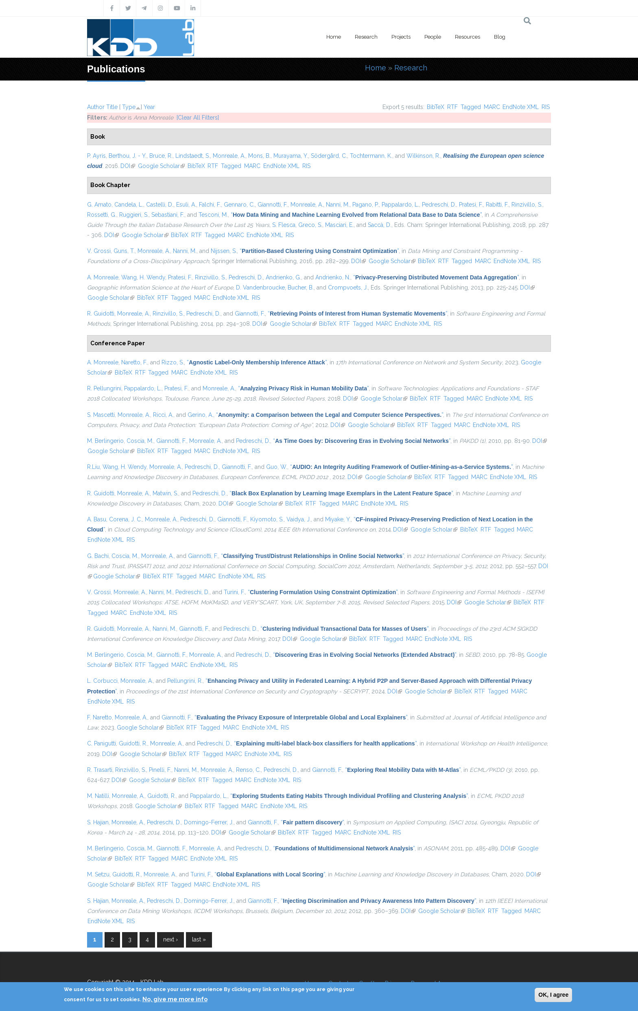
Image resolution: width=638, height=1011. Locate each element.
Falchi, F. (210, 204)
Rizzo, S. (173, 362)
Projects (401, 37)
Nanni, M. (338, 204)
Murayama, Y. (290, 156)
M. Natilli (98, 796)
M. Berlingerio (105, 441)
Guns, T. (124, 251)
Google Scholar (161, 166)
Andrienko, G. (283, 277)
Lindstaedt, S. (192, 156)
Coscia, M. (140, 441)
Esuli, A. (186, 204)
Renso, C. (248, 770)
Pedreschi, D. (439, 204)
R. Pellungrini (104, 388)
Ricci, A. (163, 415)
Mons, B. (259, 156)
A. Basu (96, 519)
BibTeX (435, 107)
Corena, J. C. (125, 519)
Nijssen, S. (224, 251)
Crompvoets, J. (348, 287)
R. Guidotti (100, 313)
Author (96, 107)
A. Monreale (102, 277)
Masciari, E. (339, 225)
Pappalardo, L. (400, 204)
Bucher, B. (301, 287)
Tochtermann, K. (371, 156)
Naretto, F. (134, 362)
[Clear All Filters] (198, 117)
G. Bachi (98, 556)
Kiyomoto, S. (267, 519)
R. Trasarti (99, 770)
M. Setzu (98, 874)
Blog (499, 37)
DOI (127, 166)
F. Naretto (99, 717)
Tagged (471, 107)
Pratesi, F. (471, 204)
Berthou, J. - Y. (127, 156)
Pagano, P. (365, 204)
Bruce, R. (161, 156)
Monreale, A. (229, 156)
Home (333, 37)
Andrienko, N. (332, 277)
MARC (492, 107)
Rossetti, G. (101, 214)
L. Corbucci (102, 681)
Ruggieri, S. (134, 214)
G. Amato (99, 204)
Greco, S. (310, 225)
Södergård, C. (329, 156)
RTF (452, 107)
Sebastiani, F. (167, 214)
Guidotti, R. (133, 743)
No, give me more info (175, 999)
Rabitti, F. (497, 204)
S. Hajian (98, 822)
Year (149, 107)
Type (128, 107)
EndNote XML (521, 107)
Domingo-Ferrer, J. (209, 822)
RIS (546, 107)
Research (366, 37)
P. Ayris (96, 156)
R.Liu (93, 467)
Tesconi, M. (213, 214)
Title (112, 107)
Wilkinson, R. (423, 156)
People (432, 37)
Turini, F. (234, 592)
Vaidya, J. (298, 519)
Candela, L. (128, 204)
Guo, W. (276, 467)
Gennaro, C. (239, 204)
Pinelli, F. (160, 770)
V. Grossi (99, 251)
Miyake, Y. (338, 519)
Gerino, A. (200, 415)
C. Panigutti (101, 743)
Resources (467, 37)
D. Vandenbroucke (260, 287)
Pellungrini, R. (185, 681)
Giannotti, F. (273, 204)
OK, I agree (553, 994)
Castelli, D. (159, 204)
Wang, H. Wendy (143, 277)
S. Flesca (283, 225)
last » (199, 939)
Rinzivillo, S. (526, 204)
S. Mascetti (101, 415)
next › (170, 939)
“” (356, 214)
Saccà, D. (379, 225)
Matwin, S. (165, 493)
